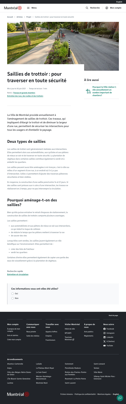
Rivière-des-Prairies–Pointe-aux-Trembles (76, 373)
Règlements (88, 336)
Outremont (69, 364)
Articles (20, 17)
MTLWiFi (68, 333)
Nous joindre (31, 332)
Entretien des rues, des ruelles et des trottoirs (25, 96)
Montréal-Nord (41, 383)
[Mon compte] (113, 8)
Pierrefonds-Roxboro (73, 368)
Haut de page (113, 315)
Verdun (96, 368)
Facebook (108, 329)
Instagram (108, 333)
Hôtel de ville (70, 329)
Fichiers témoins (66, 394)
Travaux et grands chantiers (24, 93)
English (119, 2)
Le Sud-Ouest (41, 372)
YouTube (108, 345)
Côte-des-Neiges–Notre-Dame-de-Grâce (19, 373)
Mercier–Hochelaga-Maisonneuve (44, 378)
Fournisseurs (50, 340)
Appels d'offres (51, 332)
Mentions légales (104, 394)
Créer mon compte (14, 340)
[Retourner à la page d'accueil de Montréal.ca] (13, 8)
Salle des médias (32, 336)
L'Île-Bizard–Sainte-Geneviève (18, 379)
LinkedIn (108, 337)
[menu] (32, 8)
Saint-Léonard (99, 364)
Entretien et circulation (17, 274)
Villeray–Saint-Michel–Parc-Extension (104, 378)
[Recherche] (93, 8)
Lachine (10, 383)
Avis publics (88, 332)
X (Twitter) (109, 341)
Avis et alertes (12, 335)
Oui (16, 293)
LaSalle (39, 364)
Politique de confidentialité (85, 394)
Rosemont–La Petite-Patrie (75, 379)
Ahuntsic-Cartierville (15, 364)
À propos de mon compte (13, 330)
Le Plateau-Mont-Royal (45, 368)
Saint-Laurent (70, 383)
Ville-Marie (98, 372)
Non (16, 298)
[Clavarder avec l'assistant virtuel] (120, 398)
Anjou (9, 368)
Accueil (10, 17)
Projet (28, 17)
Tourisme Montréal (68, 338)
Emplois (49, 336)
